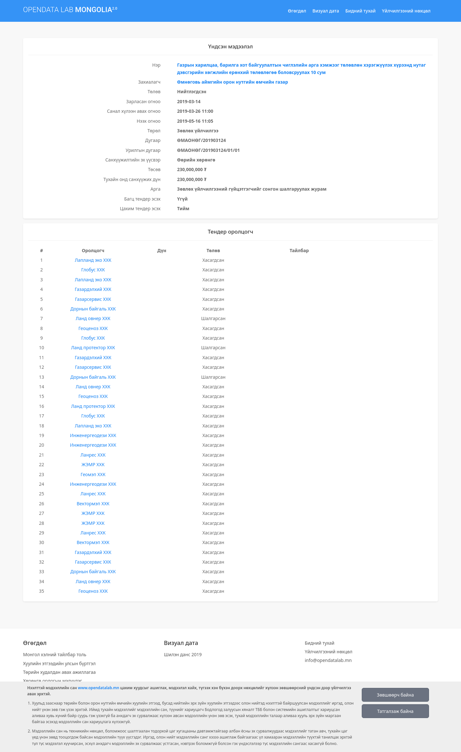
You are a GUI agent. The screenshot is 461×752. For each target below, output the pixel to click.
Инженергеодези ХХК (93, 435)
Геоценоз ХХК (93, 328)
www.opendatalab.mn (98, 687)
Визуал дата (325, 11)
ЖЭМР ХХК (93, 464)
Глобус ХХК (93, 270)
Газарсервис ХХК (93, 299)
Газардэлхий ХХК (93, 289)
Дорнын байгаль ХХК (93, 309)
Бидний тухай (360, 11)
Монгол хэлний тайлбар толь (54, 654)
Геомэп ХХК (93, 474)
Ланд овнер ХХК (93, 318)
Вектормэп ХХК (93, 503)
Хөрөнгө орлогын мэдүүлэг (52, 681)
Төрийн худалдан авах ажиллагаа (59, 672)
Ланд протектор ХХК (93, 347)
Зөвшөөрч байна (395, 695)
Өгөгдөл (297, 11)
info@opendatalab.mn (328, 660)
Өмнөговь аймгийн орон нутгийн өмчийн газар (232, 82)
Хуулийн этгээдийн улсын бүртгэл (59, 663)
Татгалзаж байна (395, 711)
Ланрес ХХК (93, 455)
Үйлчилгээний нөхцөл (406, 11)
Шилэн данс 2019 (183, 654)
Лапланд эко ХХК (93, 260)
